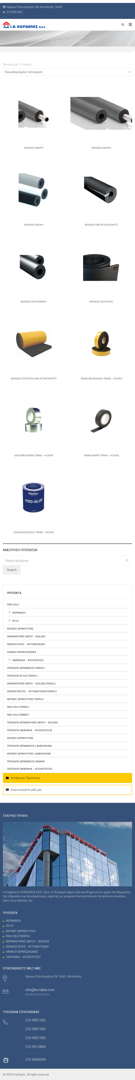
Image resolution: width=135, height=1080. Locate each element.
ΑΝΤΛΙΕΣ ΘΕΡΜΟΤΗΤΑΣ (20, 628)
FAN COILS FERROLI (18, 706)
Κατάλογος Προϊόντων (23, 778)
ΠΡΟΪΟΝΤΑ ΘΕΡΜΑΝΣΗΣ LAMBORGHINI (29, 745)
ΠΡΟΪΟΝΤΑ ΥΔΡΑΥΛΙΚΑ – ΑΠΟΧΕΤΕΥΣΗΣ (29, 730)
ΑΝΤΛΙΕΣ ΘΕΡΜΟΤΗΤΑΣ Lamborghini (29, 753)
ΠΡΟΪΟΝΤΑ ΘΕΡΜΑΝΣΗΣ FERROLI (26, 668)
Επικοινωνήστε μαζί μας (24, 790)
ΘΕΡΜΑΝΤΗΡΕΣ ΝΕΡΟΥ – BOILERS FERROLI (31, 683)
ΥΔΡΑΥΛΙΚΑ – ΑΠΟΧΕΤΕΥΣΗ (28, 660)
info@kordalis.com (40, 990)
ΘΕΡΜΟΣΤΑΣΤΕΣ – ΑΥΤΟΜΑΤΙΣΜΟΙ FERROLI (32, 691)
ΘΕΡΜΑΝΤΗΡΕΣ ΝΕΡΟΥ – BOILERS (26, 636)
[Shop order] (67, 72)
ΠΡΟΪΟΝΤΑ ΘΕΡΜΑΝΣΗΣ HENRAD (26, 761)
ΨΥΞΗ (15, 620)
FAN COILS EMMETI (18, 714)
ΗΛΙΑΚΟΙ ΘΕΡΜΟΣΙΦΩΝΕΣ (21, 652)
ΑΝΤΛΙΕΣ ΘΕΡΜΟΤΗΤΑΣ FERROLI (25, 699)
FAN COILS (13, 604)
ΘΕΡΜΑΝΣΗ (19, 612)
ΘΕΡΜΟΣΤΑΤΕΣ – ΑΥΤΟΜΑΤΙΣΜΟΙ (26, 644)
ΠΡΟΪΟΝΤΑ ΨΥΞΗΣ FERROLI (22, 675)
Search (12, 570)
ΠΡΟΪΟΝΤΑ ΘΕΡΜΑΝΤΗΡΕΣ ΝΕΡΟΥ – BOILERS (32, 722)
